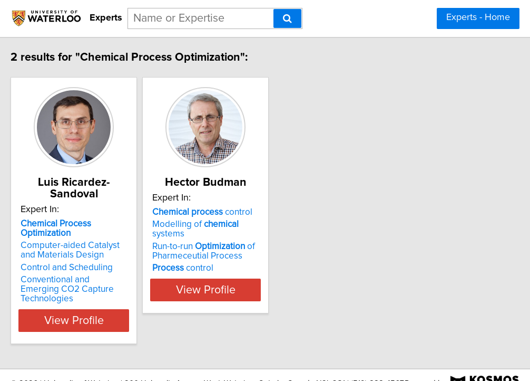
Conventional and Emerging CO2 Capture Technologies (103, 274)
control (246, 223)
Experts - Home (478, 17)
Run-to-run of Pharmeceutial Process (247, 253)
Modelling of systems (256, 236)
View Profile (104, 301)
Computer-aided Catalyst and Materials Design (96, 240)
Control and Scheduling (84, 258)
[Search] (287, 18)
